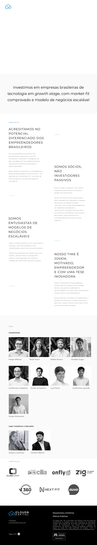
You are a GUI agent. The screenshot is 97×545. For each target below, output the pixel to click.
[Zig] (25, 489)
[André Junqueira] (39, 376)
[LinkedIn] (19, 534)
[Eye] (19, 347)
